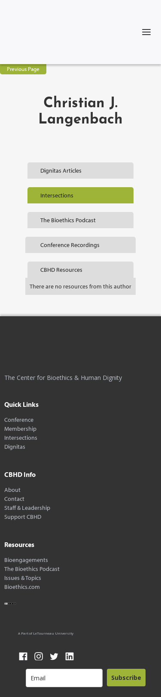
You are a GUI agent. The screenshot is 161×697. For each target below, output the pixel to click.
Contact (14, 499)
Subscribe (126, 677)
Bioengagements (26, 560)
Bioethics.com (22, 587)
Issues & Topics (22, 578)
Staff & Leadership (27, 508)
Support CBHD (22, 517)
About (12, 490)
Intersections (20, 437)
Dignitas (14, 446)
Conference (18, 419)
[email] (64, 678)
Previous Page (23, 68)
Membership (20, 428)
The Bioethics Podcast (32, 569)
